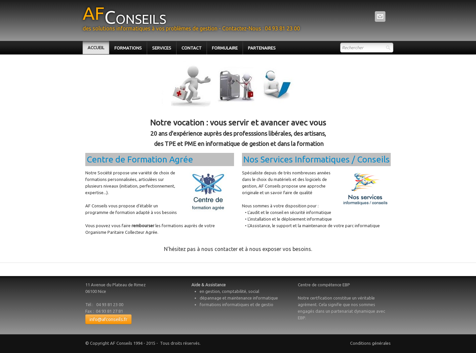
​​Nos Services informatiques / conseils (316, 159)
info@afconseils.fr (108, 319)
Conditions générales (370, 343)
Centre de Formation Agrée (140, 159)
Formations (128, 48)
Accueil (96, 47)
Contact (191, 48)
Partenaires (262, 48)
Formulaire (225, 48)
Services (161, 48)
